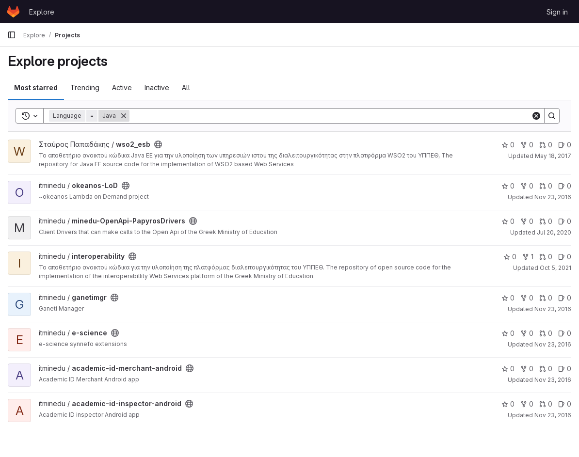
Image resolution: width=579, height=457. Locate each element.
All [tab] (186, 87)
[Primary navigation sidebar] (11, 35)
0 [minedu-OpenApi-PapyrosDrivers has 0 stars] (508, 221)
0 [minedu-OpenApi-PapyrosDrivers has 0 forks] (526, 221)
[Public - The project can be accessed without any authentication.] (158, 144)
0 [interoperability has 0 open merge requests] (545, 256)
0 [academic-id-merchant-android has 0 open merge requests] (545, 368)
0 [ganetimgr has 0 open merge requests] (545, 298)
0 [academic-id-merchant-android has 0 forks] (526, 368)
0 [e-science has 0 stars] (508, 333)
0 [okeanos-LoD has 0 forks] (526, 186)
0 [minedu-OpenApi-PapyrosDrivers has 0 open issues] (564, 221)
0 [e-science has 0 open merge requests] (545, 333)
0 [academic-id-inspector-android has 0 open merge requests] (545, 404)
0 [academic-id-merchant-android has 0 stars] (508, 368)
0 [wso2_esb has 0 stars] (508, 145)
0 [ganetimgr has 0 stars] (508, 298)
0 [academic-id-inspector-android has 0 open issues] (564, 404)
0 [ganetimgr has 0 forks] (526, 298)
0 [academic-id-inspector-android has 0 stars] (508, 404)
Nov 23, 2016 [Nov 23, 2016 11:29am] (552, 197)
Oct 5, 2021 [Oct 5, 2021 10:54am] (555, 267)
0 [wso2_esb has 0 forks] (526, 145)
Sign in (557, 12)
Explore (41, 12)
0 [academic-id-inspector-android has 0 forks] (526, 404)
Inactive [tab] (157, 87)
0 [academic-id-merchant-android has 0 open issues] (564, 368)
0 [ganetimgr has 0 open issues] (564, 298)
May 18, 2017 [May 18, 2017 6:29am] (553, 155)
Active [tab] (122, 87)
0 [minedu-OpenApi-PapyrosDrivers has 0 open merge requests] (545, 221)
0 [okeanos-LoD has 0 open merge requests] (545, 186)
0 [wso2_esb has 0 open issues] (564, 145)
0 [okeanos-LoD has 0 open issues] (564, 186)
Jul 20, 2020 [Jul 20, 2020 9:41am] (554, 232)
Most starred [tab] (36, 87)
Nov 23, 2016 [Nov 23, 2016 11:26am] (552, 379)
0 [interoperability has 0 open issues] (564, 256)
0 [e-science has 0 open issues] (564, 333)
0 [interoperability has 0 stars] (509, 256)
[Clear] (536, 116)
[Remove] (123, 116)
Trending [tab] (84, 87)
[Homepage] (13, 11)
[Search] (330, 116)
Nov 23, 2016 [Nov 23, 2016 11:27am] (552, 309)
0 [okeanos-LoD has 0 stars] (508, 186)
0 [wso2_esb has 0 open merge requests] (545, 145)
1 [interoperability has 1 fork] (527, 256)
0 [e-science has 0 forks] (526, 333)
